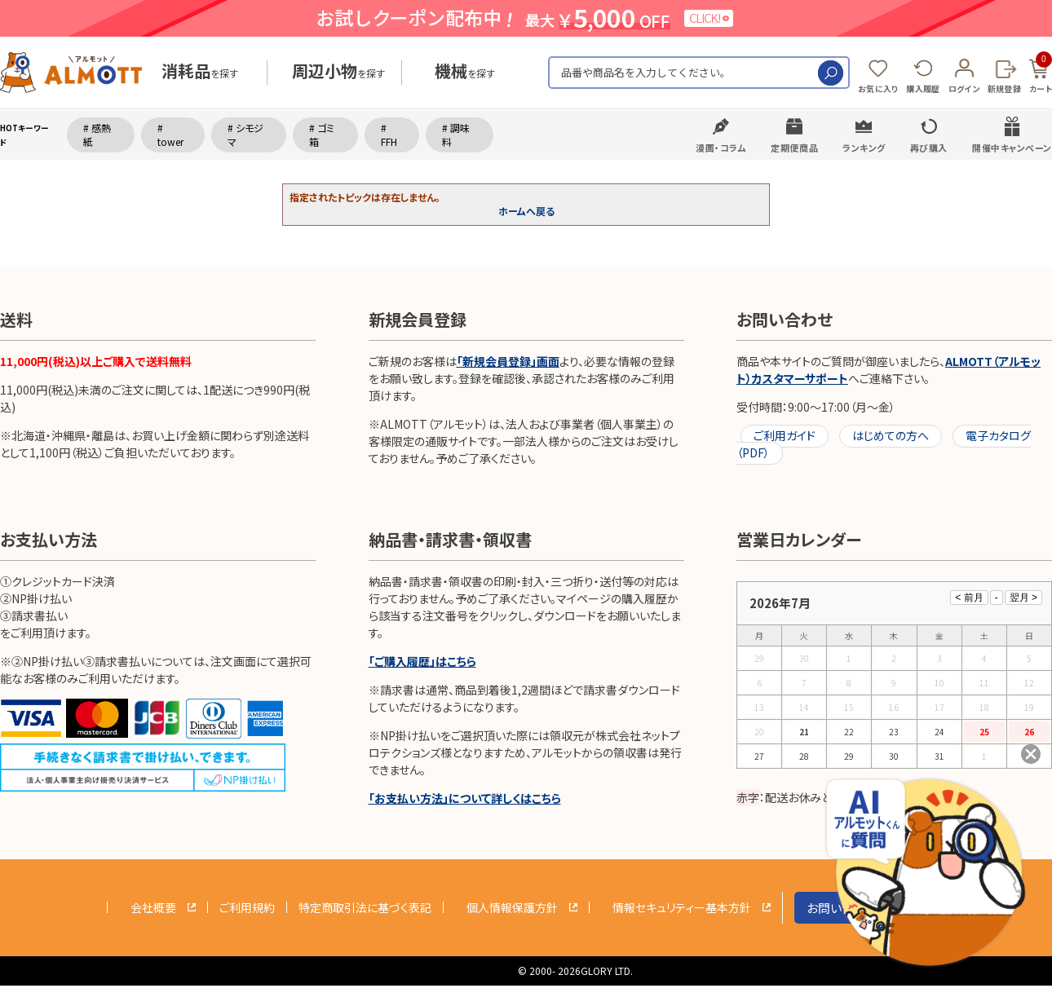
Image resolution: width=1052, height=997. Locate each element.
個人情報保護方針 (512, 907)
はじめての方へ (890, 435)
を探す (199, 73)
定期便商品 (794, 147)
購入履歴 (922, 88)
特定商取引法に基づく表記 (364, 907)
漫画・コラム (721, 147)
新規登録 (1004, 88)
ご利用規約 (247, 907)
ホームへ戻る (526, 211)
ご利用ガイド (785, 435)
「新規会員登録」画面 (508, 361)
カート (1040, 73)
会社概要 (153, 907)
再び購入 (929, 147)
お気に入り (878, 88)
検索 (830, 73)
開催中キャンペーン (1012, 147)
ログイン (963, 88)
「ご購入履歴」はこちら (422, 661)
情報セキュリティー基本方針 (681, 907)
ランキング (864, 147)
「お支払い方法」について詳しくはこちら (465, 798)
